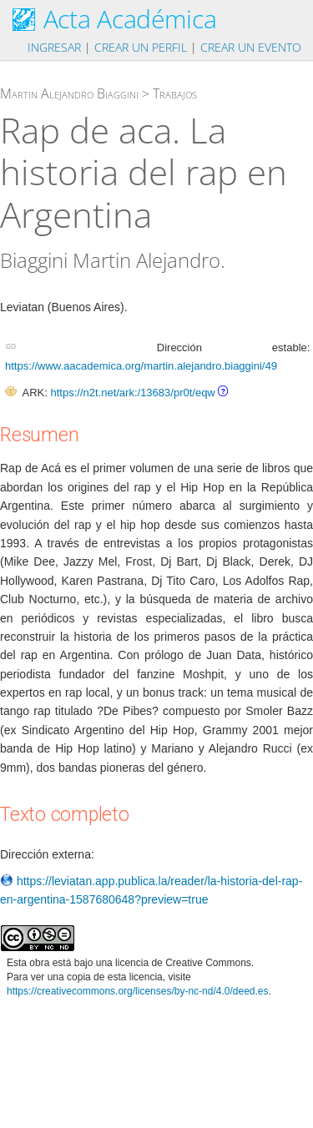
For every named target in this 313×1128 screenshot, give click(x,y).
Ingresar (54, 47)
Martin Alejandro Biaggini (69, 93)
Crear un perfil (140, 47)
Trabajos (175, 93)
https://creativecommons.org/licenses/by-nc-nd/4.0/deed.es (138, 991)
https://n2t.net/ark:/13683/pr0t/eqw (132, 392)
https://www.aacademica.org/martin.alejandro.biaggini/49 (141, 366)
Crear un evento (250, 47)
